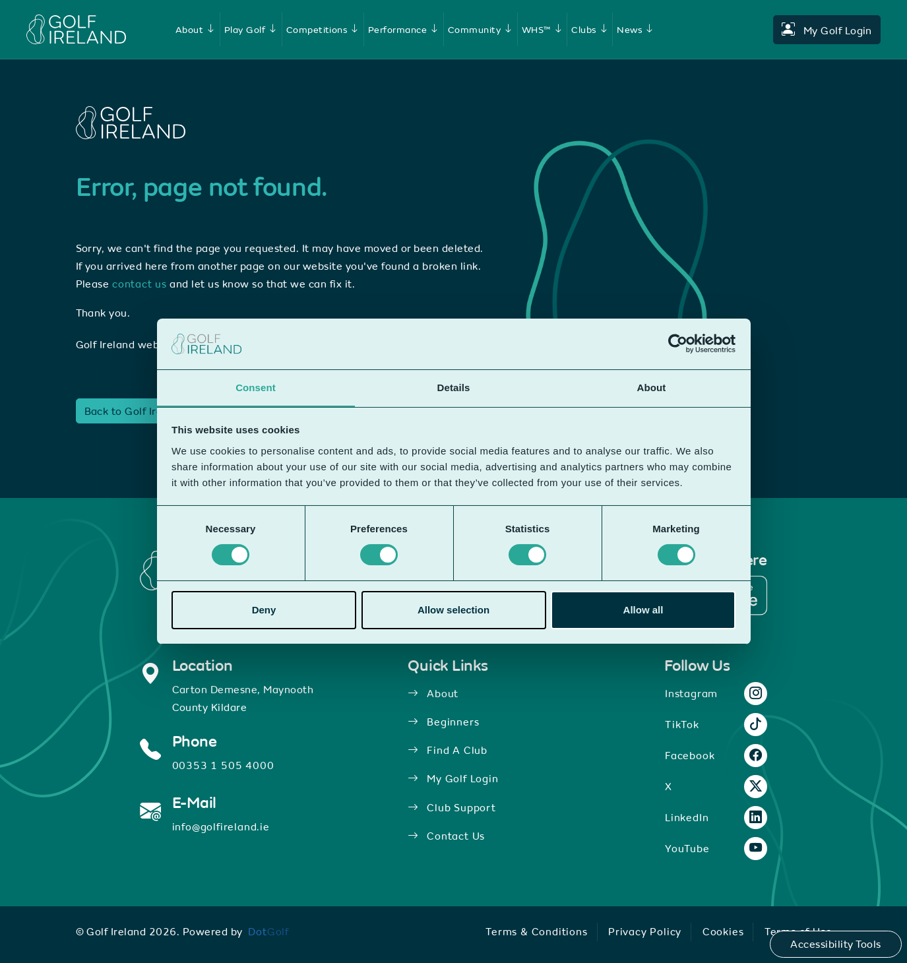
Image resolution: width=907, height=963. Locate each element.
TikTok (682, 723)
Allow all (643, 609)
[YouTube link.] (756, 847)
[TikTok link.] (756, 723)
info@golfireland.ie (221, 824)
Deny (264, 609)
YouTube (687, 847)
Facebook (689, 754)
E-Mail (194, 801)
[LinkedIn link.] (756, 816)
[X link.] (756, 785)
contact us (139, 283)
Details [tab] (453, 386)
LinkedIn (686, 816)
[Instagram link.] (756, 692)
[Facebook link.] (756, 754)
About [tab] (651, 386)
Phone (194, 740)
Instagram (691, 692)
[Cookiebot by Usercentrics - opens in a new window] (677, 344)
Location (202, 664)
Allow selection (453, 609)
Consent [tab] (255, 386)
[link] (199, 29)
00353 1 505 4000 (223, 763)
